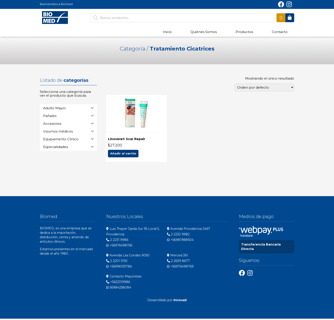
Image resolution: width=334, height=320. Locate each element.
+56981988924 (180, 241)
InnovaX (180, 301)
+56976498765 (119, 247)
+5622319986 (118, 283)
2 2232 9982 (178, 236)
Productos (244, 32)
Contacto (280, 32)
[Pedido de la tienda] (264, 87)
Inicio (167, 32)
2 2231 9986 (117, 241)
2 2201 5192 (116, 262)
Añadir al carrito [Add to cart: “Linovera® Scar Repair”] (123, 154)
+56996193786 (119, 268)
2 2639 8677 (178, 262)
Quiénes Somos (203, 32)
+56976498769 (180, 268)
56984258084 (118, 289)
